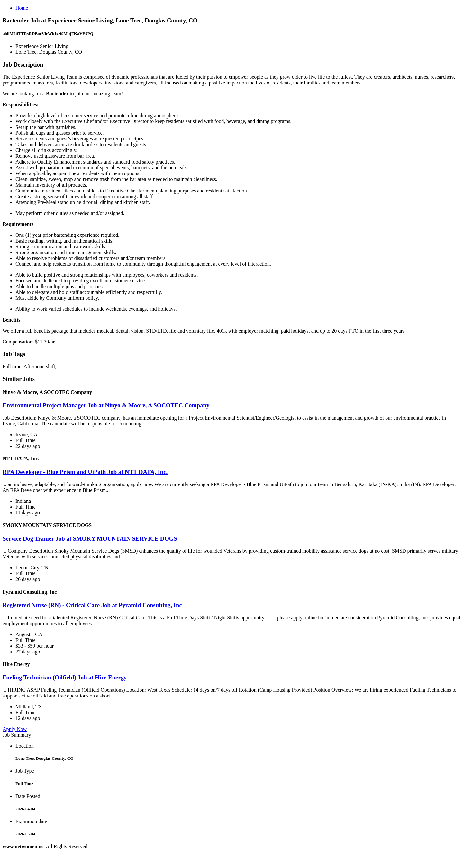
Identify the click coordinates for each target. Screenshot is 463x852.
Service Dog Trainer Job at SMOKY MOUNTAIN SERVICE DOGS (90, 538)
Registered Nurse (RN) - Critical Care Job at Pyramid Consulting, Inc (92, 605)
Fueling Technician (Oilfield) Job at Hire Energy (65, 677)
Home (21, 8)
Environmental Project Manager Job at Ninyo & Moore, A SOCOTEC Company (106, 405)
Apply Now (15, 729)
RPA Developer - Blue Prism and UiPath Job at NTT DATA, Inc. (85, 471)
